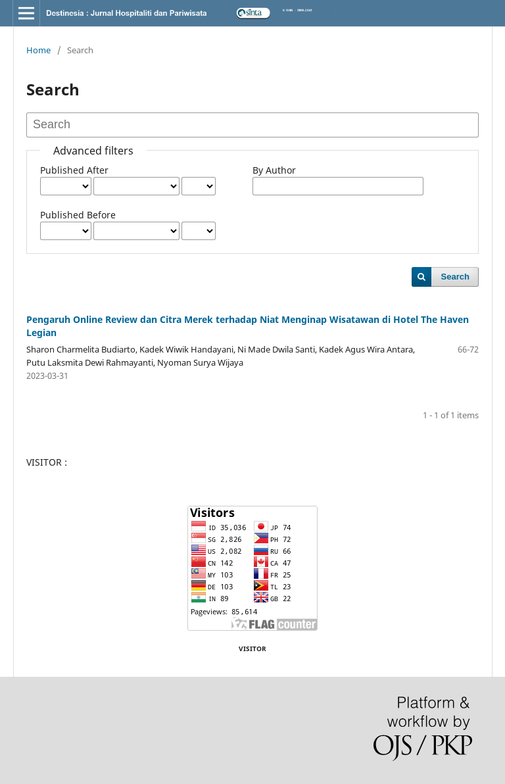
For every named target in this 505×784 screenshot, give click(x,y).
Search (455, 277)
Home (38, 50)
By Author (274, 170)
